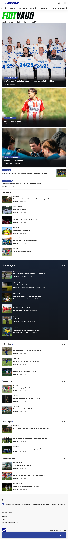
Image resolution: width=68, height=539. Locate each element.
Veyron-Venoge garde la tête (22, 251)
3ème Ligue (16, 348)
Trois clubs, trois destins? (21, 285)
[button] (60, 535)
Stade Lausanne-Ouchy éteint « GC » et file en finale (29, 475)
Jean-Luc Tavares (17, 310)
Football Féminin (18, 238)
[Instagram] (62, 530)
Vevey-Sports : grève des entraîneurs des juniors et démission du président (24, 173)
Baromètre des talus (12, 157)
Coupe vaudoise (17, 217)
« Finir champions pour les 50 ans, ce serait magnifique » (30, 438)
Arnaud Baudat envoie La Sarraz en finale (25, 219)
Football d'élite (9, 459)
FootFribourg (24, 287)
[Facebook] (60, 530)
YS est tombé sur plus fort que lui (23, 465)
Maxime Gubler (17, 299)
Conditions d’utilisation (44, 535)
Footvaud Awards (11, 77)
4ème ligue (7, 381)
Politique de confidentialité (27, 535)
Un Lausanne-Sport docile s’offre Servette (26, 486)
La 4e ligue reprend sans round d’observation (26, 398)
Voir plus (63, 265)
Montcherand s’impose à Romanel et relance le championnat (31, 199)
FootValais (31, 287)
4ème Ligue (16, 248)
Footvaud (6, 84)
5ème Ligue (16, 196)
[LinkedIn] (65, 530)
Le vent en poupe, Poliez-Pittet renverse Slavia (27, 409)
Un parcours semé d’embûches (22, 230)
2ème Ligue (16, 271)
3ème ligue (7, 344)
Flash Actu (6, 170)
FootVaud (12, 84)
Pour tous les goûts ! (19, 209)
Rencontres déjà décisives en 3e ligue (24, 371)
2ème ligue (9, 265)
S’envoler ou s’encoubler (13, 160)
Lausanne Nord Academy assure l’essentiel (26, 240)
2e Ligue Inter (7, 180)
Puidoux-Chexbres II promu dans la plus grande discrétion (30, 449)
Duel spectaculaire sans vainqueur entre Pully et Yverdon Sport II (21, 183)
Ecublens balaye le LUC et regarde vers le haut (27, 350)
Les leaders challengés (12, 121)
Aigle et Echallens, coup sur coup (23, 319)
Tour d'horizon (10, 117)
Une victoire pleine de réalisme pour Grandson (27, 330)
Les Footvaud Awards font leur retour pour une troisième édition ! (29, 81)
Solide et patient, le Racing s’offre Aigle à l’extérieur (29, 273)
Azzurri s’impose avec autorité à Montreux (26, 361)
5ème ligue (7, 421)
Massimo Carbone (8, 163)
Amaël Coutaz (7, 124)
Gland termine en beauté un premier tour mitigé (27, 296)
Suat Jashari (16, 276)
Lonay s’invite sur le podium (21, 307)
